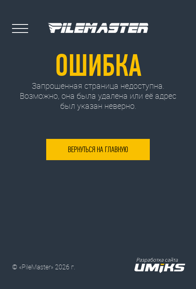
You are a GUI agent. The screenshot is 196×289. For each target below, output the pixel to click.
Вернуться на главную (98, 149)
